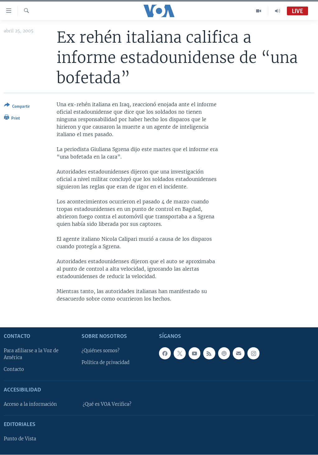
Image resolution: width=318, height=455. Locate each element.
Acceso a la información (30, 404)
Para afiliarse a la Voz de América (31, 354)
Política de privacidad (105, 363)
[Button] (17, 107)
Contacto (14, 369)
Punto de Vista (20, 439)
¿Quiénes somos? (100, 351)
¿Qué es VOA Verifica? (107, 404)
